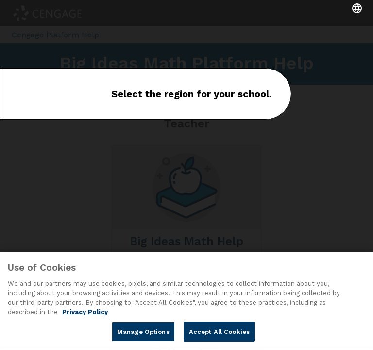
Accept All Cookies (219, 333)
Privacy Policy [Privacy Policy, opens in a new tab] (85, 313)
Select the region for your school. (191, 94)
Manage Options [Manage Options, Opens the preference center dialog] (143, 333)
